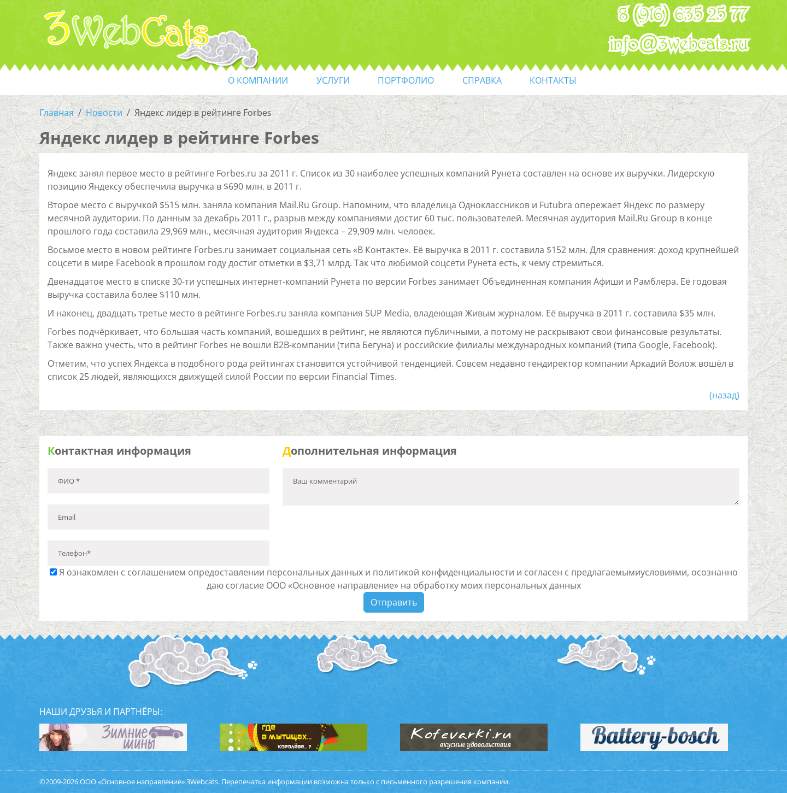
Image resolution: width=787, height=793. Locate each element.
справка (482, 80)
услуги (333, 80)
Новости (104, 113)
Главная (56, 113)
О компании (258, 80)
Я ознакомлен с (394, 578)
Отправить (394, 602)
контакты (553, 80)
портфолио (406, 80)
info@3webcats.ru (679, 44)
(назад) (724, 395)
